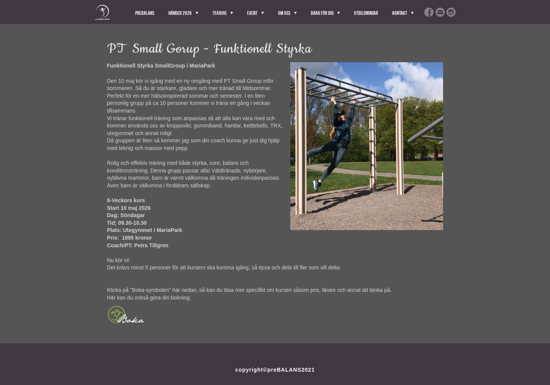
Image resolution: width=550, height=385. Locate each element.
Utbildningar (366, 13)
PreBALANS (144, 13)
